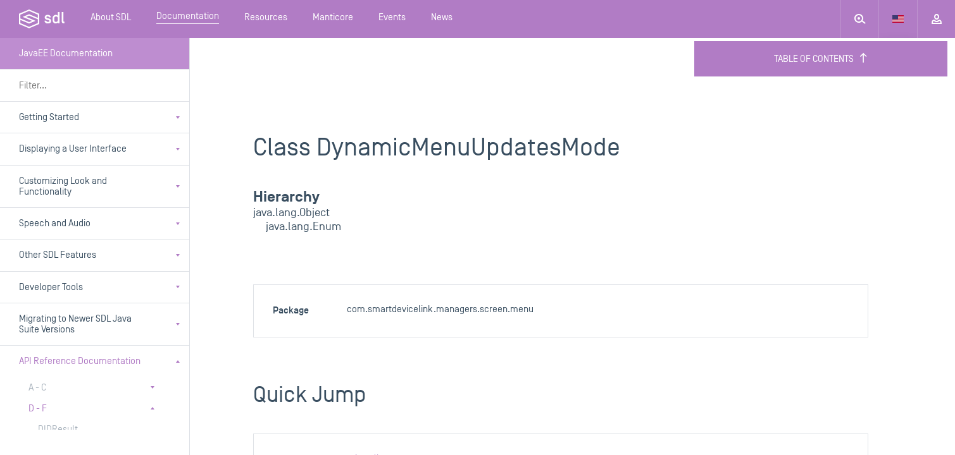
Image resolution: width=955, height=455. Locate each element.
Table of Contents (821, 58)
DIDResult (58, 429)
